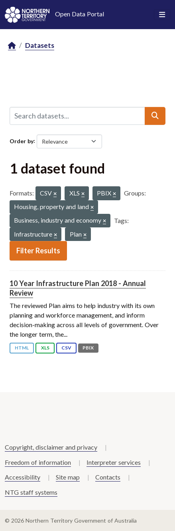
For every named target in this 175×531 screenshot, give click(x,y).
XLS (45, 348)
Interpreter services (114, 462)
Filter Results (38, 250)
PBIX (88, 348)
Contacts (107, 477)
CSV (66, 348)
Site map (68, 477)
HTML (22, 348)
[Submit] (155, 115)
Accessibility (22, 477)
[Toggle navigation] (162, 14)
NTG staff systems (31, 492)
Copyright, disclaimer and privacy (51, 447)
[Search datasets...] (77, 115)
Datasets (39, 45)
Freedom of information (38, 462)
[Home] (12, 45)
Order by (21, 140)
